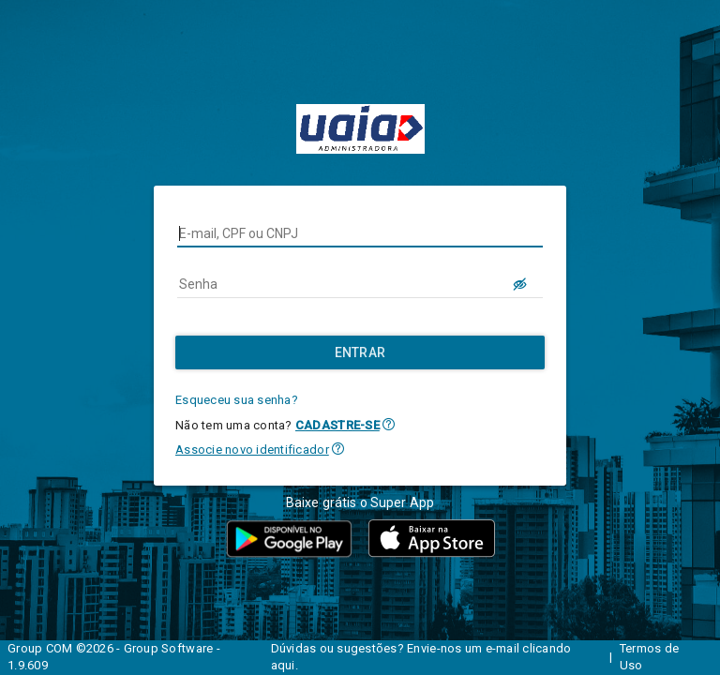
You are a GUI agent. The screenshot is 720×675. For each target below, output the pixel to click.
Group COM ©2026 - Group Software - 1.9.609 (114, 657)
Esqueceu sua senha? (236, 400)
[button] (388, 424)
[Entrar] (360, 352)
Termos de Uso (649, 657)
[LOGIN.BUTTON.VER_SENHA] (520, 284)
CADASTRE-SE (337, 425)
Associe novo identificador (252, 449)
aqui (283, 665)
